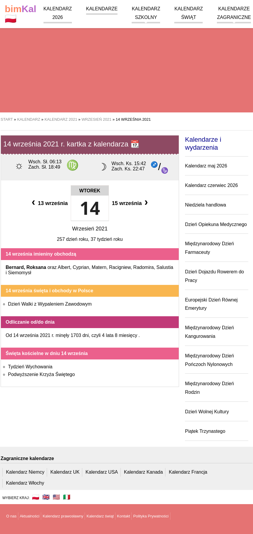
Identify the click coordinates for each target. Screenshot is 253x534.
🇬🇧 (46, 497)
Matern (99, 267)
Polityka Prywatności (150, 516)
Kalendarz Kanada (143, 472)
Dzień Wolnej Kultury (207, 411)
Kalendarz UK (65, 472)
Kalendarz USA (102, 472)
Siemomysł (19, 272)
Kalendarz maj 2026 (206, 165)
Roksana (36, 267)
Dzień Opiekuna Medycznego (216, 224)
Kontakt (123, 516)
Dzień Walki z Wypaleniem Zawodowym (50, 303)
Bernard (15, 267)
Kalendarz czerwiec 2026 (211, 185)
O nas (11, 516)
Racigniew (120, 267)
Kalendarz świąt (100, 516)
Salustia (165, 267)
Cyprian (81, 267)
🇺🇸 (56, 497)
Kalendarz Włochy (25, 482)
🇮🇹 (66, 497)
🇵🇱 (20, 14)
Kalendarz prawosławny (63, 516)
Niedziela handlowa (205, 204)
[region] (126, 65)
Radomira (143, 267)
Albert (64, 267)
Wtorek (89, 190)
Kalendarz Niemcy (25, 472)
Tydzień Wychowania (30, 366)
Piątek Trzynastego (205, 431)
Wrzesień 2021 (90, 229)
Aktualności (29, 516)
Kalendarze (102, 8)
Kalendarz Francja (188, 472)
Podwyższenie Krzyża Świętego (41, 374)
